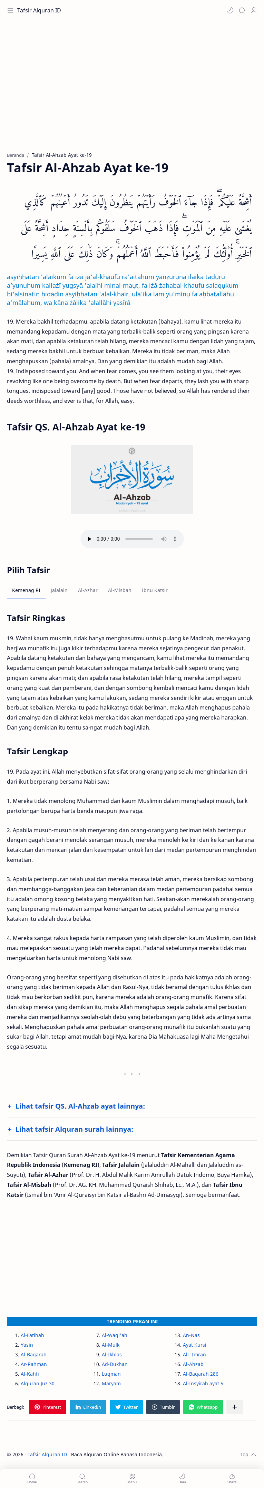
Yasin (27, 1345)
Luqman (111, 1373)
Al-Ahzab (193, 1364)
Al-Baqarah (34, 1354)
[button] (230, 10)
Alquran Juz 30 (38, 1383)
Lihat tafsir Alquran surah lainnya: (74, 1129)
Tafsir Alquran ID (39, 10)
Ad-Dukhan (115, 1364)
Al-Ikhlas (112, 1354)
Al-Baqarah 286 (200, 1373)
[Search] (242, 10)
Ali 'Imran (194, 1354)
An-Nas (191, 1335)
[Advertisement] (132, 89)
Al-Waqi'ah (114, 1335)
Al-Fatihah (32, 1335)
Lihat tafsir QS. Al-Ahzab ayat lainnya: (80, 1106)
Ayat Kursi (194, 1345)
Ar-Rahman (34, 1364)
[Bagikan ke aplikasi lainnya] (234, 1407)
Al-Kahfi (30, 1373)
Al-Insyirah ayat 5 (203, 1383)
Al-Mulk (110, 1345)
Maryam (111, 1383)
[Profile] (253, 10)
